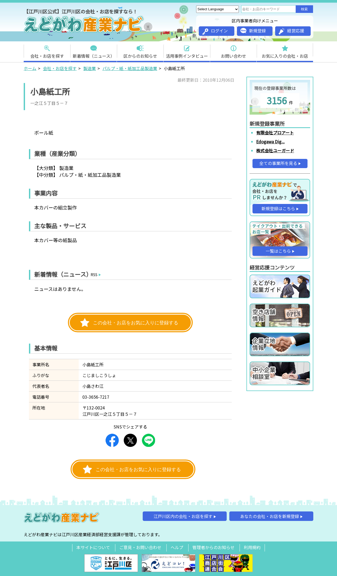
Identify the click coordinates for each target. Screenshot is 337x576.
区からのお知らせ (140, 50)
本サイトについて (93, 547)
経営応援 (291, 31)
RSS (94, 274)
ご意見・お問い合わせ (140, 547)
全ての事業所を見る (278, 163)
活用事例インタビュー (187, 50)
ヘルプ (177, 547)
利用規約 (252, 547)
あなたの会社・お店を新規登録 (269, 516)
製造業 (89, 68)
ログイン (215, 31)
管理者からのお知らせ (213, 547)
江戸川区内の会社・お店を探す (182, 516)
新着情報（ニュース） (94, 50)
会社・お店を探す (47, 50)
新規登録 (253, 30)
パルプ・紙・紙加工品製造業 (129, 68)
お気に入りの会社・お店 (285, 50)
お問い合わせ (233, 50)
